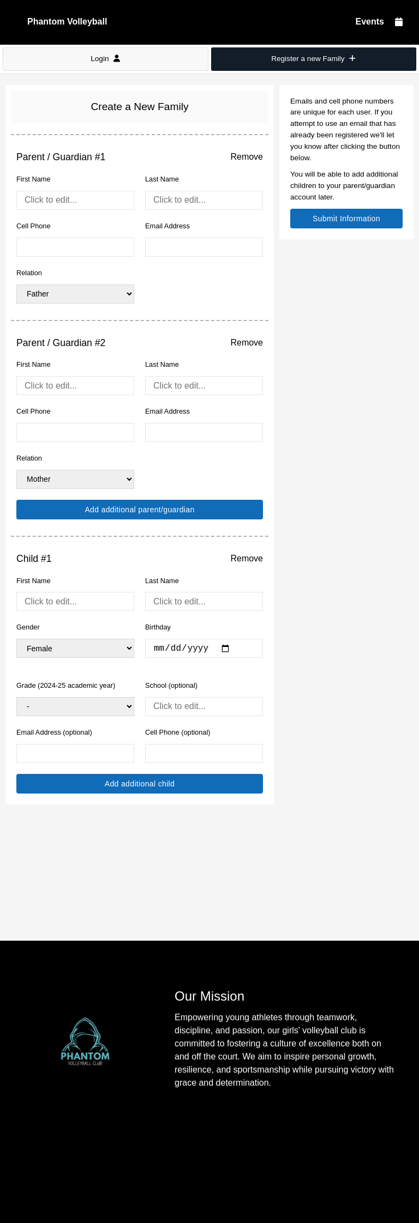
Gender (28, 627)
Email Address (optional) (54, 732)
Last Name (162, 179)
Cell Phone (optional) (178, 732)
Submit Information (346, 218)
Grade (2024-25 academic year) (65, 685)
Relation (29, 273)
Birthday (158, 627)
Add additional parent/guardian (139, 509)
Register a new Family (313, 59)
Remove (246, 156)
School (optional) (171, 685)
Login (105, 59)
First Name (33, 179)
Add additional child (140, 783)
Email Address (167, 226)
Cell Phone (33, 226)
